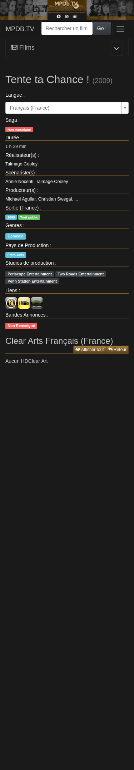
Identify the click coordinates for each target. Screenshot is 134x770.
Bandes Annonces (25, 315)
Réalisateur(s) (20, 155)
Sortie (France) (22, 208)
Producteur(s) (20, 190)
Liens (11, 290)
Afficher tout (89, 349)
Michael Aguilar (20, 199)
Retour (117, 349)
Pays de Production (27, 245)
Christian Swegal (55, 199)
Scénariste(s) (20, 172)
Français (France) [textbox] (29, 108)
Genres (13, 225)
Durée (12, 137)
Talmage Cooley (21, 164)
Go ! (101, 28)
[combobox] (67, 28)
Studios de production (29, 263)
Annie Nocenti (19, 181)
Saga (11, 120)
